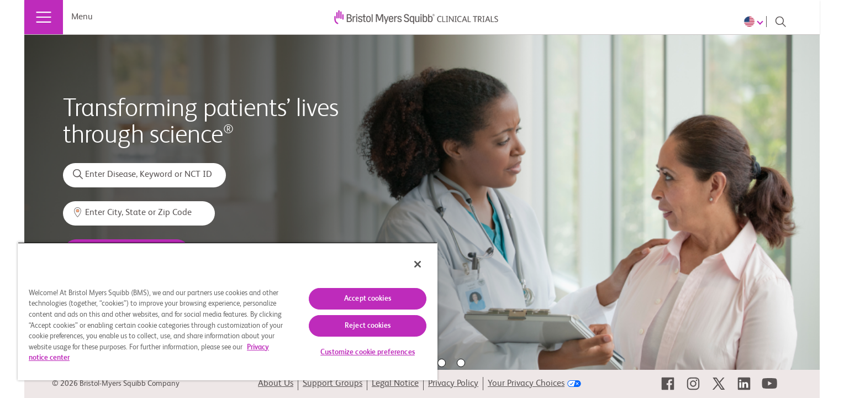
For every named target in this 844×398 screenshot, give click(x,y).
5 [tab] (461, 363)
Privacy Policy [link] (453, 383)
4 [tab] (441, 363)
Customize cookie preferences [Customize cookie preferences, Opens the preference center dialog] (367, 352)
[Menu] (43, 17)
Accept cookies (367, 298)
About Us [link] (275, 383)
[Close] (417, 264)
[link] (668, 383)
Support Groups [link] (332, 383)
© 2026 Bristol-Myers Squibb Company (116, 383)
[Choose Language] (755, 21)
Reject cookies (368, 325)
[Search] (780, 21)
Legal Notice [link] (395, 383)
